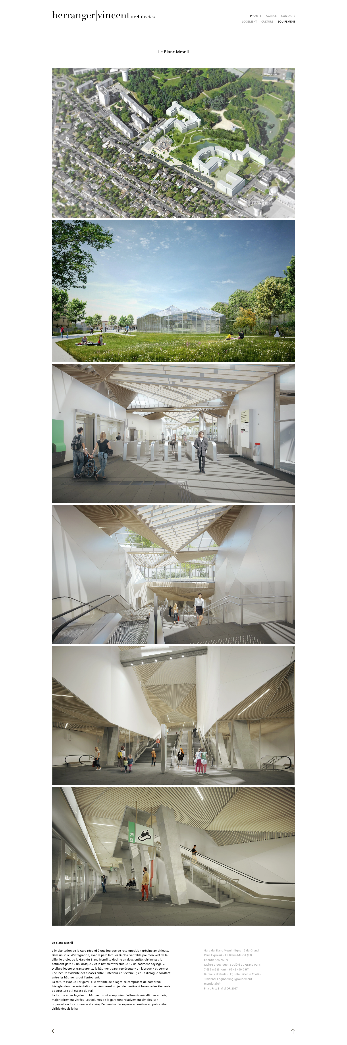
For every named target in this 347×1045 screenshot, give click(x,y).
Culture (267, 21)
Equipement (286, 21)
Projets (255, 15)
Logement (249, 21)
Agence (271, 15)
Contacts (288, 15)
